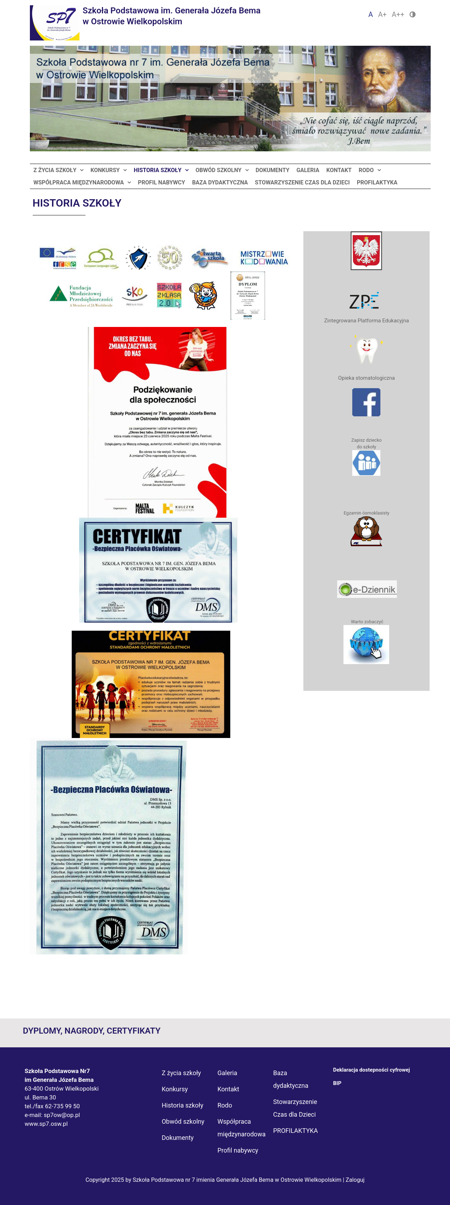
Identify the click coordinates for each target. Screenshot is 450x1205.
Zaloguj (355, 1179)
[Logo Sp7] (145, 22)
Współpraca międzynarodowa (78, 182)
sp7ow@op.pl (62, 1114)
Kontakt (339, 170)
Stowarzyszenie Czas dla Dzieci (302, 182)
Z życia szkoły (54, 170)
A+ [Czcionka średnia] (382, 14)
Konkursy (105, 170)
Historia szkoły (157, 170)
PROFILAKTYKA (377, 182)
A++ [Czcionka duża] (398, 14)
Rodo (366, 170)
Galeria (307, 170)
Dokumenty (272, 170)
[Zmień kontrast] (412, 14)
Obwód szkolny (218, 170)
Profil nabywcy (161, 182)
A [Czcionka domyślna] (370, 14)
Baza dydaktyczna (220, 182)
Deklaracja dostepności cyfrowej (371, 1070)
